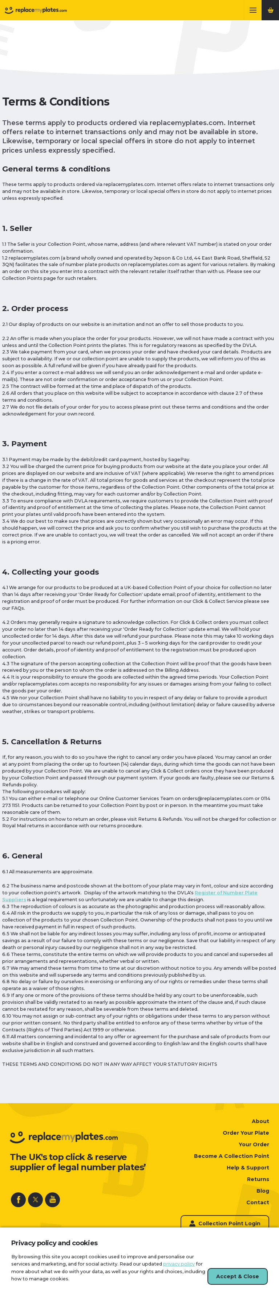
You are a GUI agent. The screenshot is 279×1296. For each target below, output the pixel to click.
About (260, 1121)
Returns (258, 1179)
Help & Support (248, 1167)
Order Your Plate (246, 1133)
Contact (257, 1202)
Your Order (254, 1144)
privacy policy (179, 1264)
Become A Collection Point (231, 1156)
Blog (262, 1191)
